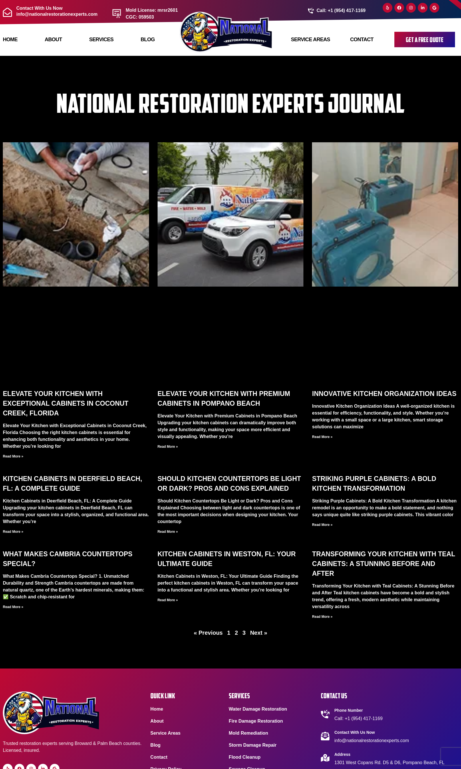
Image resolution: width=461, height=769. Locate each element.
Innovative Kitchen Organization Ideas (384, 393)
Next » (258, 633)
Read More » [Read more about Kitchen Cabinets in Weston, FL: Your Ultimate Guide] (168, 600)
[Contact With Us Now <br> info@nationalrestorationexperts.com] (7, 12)
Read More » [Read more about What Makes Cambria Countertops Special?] (13, 607)
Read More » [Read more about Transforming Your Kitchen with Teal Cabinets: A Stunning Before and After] (322, 617)
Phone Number (348, 710)
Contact (361, 39)
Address (342, 754)
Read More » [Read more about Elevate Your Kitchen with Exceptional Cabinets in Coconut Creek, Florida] (13, 456)
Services (101, 39)
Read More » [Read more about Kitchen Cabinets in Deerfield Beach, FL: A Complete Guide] (13, 532)
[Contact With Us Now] (325, 736)
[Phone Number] (325, 714)
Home (10, 39)
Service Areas (310, 39)
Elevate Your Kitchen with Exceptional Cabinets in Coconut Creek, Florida (65, 403)
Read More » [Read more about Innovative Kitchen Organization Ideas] (322, 437)
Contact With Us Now (354, 732)
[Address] (325, 758)
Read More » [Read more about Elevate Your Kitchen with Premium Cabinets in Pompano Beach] (168, 447)
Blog (147, 39)
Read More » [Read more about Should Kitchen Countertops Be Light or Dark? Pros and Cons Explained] (168, 532)
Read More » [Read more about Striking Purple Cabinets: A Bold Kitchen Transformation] (322, 525)
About (53, 39)
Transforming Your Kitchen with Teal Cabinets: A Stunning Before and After (383, 563)
